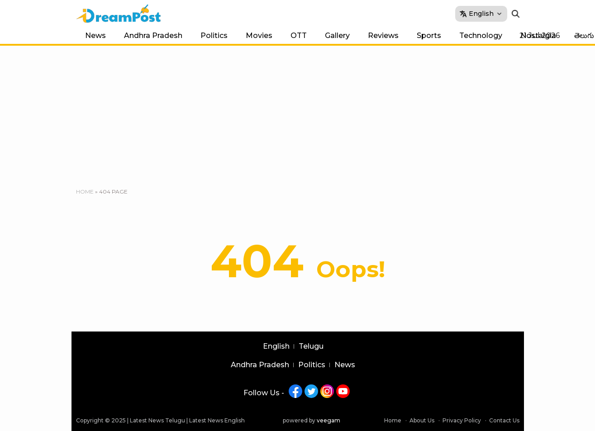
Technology (480, 35)
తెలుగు (584, 35)
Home (85, 191)
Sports (429, 35)
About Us (421, 420)
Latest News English (217, 420)
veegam (328, 420)
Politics (214, 35)
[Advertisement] (297, 113)
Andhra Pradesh (153, 35)
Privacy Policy (462, 420)
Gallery (337, 35)
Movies (259, 35)
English (276, 346)
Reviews (383, 35)
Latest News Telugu (157, 420)
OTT (298, 35)
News (95, 35)
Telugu (311, 346)
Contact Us (504, 420)
